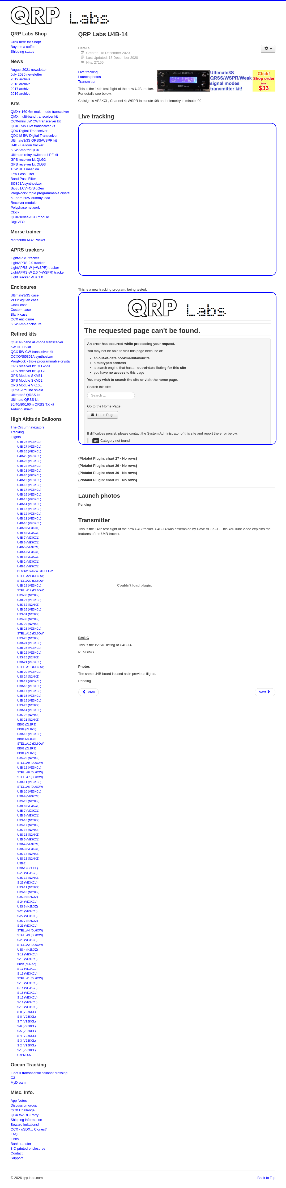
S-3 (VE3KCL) (26, 1040)
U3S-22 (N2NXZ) (28, 714)
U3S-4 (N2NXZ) (27, 949)
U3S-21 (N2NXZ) (28, 719)
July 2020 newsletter (26, 74)
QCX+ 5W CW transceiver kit (33, 126)
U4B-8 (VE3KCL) (28, 532)
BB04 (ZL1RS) (26, 729)
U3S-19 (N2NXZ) (28, 801)
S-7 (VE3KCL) (26, 1021)
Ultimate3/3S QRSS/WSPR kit (34, 140)
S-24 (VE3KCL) (27, 901)
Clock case (19, 305)
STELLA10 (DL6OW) (31, 743)
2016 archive (20, 94)
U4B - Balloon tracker (27, 145)
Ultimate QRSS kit (25, 400)
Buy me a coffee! (23, 47)
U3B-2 (21, 863)
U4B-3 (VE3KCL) (28, 556)
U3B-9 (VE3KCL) (28, 796)
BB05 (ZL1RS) (26, 724)
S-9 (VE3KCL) (26, 1011)
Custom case (21, 310)
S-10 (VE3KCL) (27, 1007)
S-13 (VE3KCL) (27, 992)
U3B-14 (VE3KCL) (29, 710)
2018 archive (20, 84)
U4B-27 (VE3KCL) (29, 446)
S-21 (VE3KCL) (27, 925)
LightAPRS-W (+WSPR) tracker (35, 268)
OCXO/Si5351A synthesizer (32, 356)
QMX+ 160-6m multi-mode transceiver (40, 112)
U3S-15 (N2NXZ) (28, 834)
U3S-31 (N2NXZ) (28, 614)
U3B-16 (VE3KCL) (29, 695)
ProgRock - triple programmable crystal (40, 361)
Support (17, 1158)
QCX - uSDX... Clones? (29, 1129)
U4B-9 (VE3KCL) (28, 528)
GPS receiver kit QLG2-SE (31, 366)
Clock (15, 212)
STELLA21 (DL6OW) (31, 576)
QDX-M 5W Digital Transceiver (34, 136)
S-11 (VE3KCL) (27, 1002)
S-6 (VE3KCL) (26, 1026)
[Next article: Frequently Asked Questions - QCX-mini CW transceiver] (265, 692)
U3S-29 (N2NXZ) (28, 623)
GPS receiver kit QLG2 (28, 160)
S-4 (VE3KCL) (26, 1035)
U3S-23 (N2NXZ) (28, 705)
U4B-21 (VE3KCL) (29, 470)
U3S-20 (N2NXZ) (28, 758)
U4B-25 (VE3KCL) (29, 456)
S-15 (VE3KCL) (27, 983)
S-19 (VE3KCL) (27, 954)
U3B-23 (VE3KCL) (29, 647)
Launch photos (89, 77)
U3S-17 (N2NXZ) (28, 825)
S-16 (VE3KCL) (27, 973)
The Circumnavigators (27, 427)
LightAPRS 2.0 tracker (28, 263)
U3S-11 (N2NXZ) (28, 887)
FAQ (14, 1134)
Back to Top (266, 1178)
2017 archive (20, 89)
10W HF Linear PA (25, 169)
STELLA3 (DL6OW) (30, 935)
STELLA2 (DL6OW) (30, 944)
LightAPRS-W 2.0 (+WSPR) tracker (38, 272)
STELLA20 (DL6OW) (31, 580)
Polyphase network (25, 207)
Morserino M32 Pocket (28, 240)
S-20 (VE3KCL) (27, 940)
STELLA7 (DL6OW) (30, 777)
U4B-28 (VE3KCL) (29, 441)
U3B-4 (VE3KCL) (28, 844)
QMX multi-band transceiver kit (34, 116)
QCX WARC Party (25, 1115)
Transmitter (87, 82)
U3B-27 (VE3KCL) (29, 599)
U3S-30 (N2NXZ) (28, 619)
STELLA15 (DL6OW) (31, 633)
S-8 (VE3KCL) (26, 1016)
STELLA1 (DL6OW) (30, 978)
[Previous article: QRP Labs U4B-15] (88, 692)
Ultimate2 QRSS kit (25, 395)
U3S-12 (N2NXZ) (28, 877)
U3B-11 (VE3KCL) (29, 781)
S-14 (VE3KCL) (27, 987)
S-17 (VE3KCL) (27, 968)
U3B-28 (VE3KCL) (29, 585)
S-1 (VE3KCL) (26, 1050)
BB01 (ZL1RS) (26, 753)
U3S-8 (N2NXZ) (27, 906)
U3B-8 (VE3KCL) (28, 805)
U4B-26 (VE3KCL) (29, 451)
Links (15, 1139)
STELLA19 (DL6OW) (31, 590)
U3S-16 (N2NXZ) (28, 829)
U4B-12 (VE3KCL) (29, 513)
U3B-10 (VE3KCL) (29, 791)
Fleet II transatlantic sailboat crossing (39, 1073)
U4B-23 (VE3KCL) (29, 461)
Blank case (19, 314)
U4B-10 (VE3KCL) (29, 523)
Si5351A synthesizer (26, 183)
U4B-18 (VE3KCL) (29, 484)
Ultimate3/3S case (25, 295)
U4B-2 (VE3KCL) (28, 561)
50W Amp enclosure (26, 324)
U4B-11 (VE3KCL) (29, 518)
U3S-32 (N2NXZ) (28, 604)
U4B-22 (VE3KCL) (29, 465)
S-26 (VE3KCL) (27, 872)
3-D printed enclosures (28, 1148)
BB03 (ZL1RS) (26, 738)
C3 (13, 1078)
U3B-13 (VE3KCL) (29, 734)
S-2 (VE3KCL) (26, 1045)
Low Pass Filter (22, 174)
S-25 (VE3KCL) (27, 882)
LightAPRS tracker (25, 258)
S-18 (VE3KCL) (27, 959)
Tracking (17, 432)
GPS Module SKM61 (26, 376)
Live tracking (88, 72)
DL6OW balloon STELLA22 (35, 571)
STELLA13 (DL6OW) (31, 667)
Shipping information (26, 1120)
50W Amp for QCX (25, 150)
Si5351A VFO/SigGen (27, 188)
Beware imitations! (25, 1125)
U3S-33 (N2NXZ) (28, 595)
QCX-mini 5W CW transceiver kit (36, 121)
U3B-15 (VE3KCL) (29, 700)
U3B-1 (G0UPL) (27, 868)
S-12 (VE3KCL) (27, 997)
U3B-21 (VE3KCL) (29, 662)
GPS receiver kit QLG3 (28, 164)
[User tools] (268, 49)
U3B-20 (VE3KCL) (29, 671)
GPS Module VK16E (26, 385)
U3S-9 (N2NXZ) (27, 896)
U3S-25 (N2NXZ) (28, 657)
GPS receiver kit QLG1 (28, 371)
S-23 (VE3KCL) (27, 911)
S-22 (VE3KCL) (27, 916)
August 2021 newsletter (29, 70)
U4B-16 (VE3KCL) (29, 494)
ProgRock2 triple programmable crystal (40, 193)
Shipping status (22, 51)
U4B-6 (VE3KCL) (28, 542)
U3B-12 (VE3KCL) (29, 767)
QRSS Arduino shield (27, 390)
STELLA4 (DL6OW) (30, 930)
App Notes (19, 1101)
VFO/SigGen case (25, 300)
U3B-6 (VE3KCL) (28, 815)
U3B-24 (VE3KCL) (29, 643)
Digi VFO (18, 222)
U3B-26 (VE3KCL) (29, 609)
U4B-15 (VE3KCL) (29, 499)
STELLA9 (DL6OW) (30, 762)
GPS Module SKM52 (26, 380)
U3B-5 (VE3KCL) (28, 839)
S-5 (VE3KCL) (26, 1031)
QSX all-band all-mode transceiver (37, 342)
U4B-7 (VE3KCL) (28, 537)
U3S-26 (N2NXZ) (28, 638)
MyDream (18, 1082)
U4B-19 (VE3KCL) (29, 480)
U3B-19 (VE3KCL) (29, 681)
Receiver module (24, 203)
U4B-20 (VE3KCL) (29, 475)
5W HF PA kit (21, 347)
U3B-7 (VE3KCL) (28, 810)
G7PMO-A (24, 1055)
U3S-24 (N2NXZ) (28, 676)
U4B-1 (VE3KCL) (28, 566)
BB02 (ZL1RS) (26, 748)
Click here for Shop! (26, 42)
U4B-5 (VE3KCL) (28, 547)
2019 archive (20, 79)
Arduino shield (21, 409)
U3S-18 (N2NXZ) (28, 820)
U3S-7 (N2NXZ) (27, 920)
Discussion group (24, 1105)
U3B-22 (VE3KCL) (29, 652)
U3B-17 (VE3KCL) (29, 690)
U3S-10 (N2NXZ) (28, 892)
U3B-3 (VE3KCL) (28, 849)
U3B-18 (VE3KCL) (29, 686)
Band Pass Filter (23, 179)
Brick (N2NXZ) (26, 964)
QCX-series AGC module (30, 217)
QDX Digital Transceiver (29, 131)
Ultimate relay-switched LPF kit (34, 155)
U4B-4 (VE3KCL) (28, 552)
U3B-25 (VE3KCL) (29, 628)
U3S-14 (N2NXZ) (28, 853)
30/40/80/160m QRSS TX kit (32, 404)
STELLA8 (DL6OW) (30, 772)
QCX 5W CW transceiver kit (32, 352)
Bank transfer (21, 1144)
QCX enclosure (22, 319)
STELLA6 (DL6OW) (30, 786)
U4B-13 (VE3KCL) (29, 508)
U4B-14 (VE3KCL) (29, 504)
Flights (16, 437)
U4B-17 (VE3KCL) (29, 489)
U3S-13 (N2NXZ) (28, 858)
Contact (17, 1153)
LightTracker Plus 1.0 (27, 277)
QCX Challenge (23, 1110)
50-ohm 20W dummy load (30, 198)
